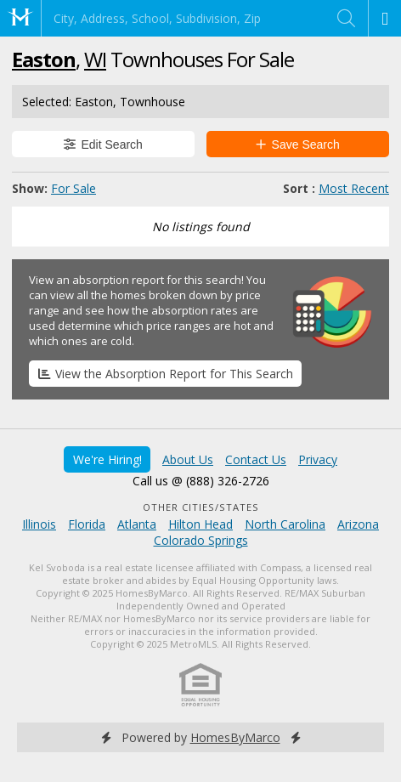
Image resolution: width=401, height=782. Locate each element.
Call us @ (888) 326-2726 (201, 481)
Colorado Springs (201, 540)
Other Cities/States (201, 507)
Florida (86, 524)
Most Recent (354, 188)
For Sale (73, 188)
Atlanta (136, 524)
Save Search (298, 144)
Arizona (358, 524)
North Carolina (285, 524)
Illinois (39, 524)
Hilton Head (200, 524)
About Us (187, 459)
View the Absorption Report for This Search (165, 374)
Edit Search (103, 144)
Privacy (317, 459)
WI (95, 59)
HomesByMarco (235, 737)
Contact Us (255, 459)
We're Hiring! (107, 459)
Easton (44, 59)
